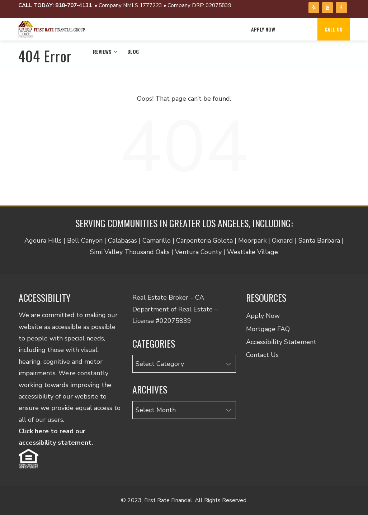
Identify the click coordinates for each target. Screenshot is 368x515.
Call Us (334, 29)
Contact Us (262, 355)
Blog (133, 51)
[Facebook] (341, 7)
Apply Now (263, 29)
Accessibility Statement (281, 342)
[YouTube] (327, 7)
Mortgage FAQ (268, 329)
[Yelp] (313, 7)
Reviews (105, 51)
